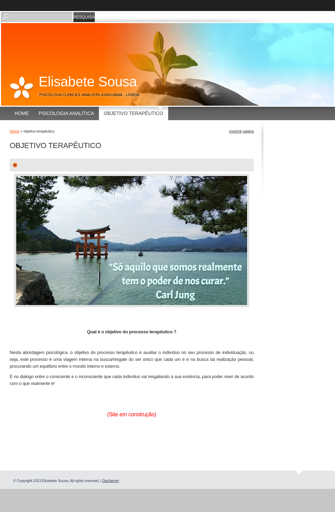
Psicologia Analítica (66, 113)
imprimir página (241, 131)
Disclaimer (110, 481)
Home (21, 113)
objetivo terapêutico (133, 113)
